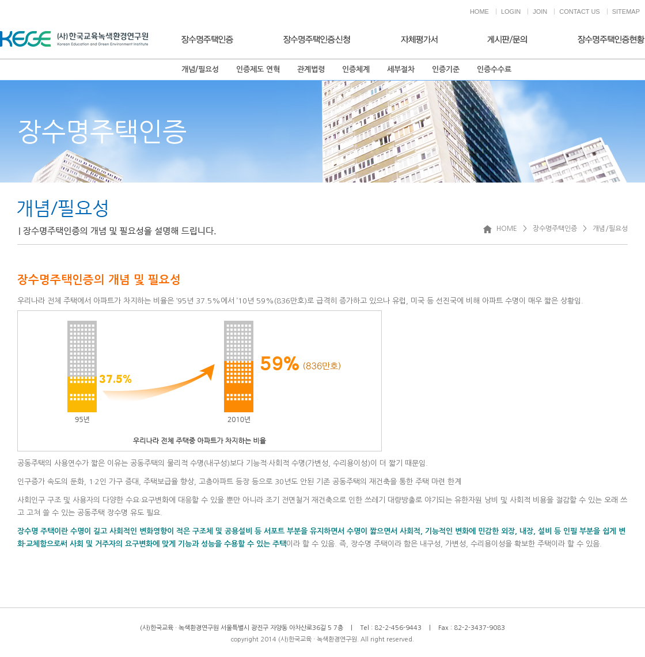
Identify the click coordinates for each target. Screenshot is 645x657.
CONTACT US (579, 11)
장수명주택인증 (555, 228)
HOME (479, 11)
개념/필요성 (200, 69)
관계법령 (311, 69)
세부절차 (401, 69)
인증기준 (446, 69)
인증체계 (356, 69)
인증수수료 (494, 69)
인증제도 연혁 (258, 69)
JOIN (540, 11)
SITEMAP (626, 11)
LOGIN (511, 11)
